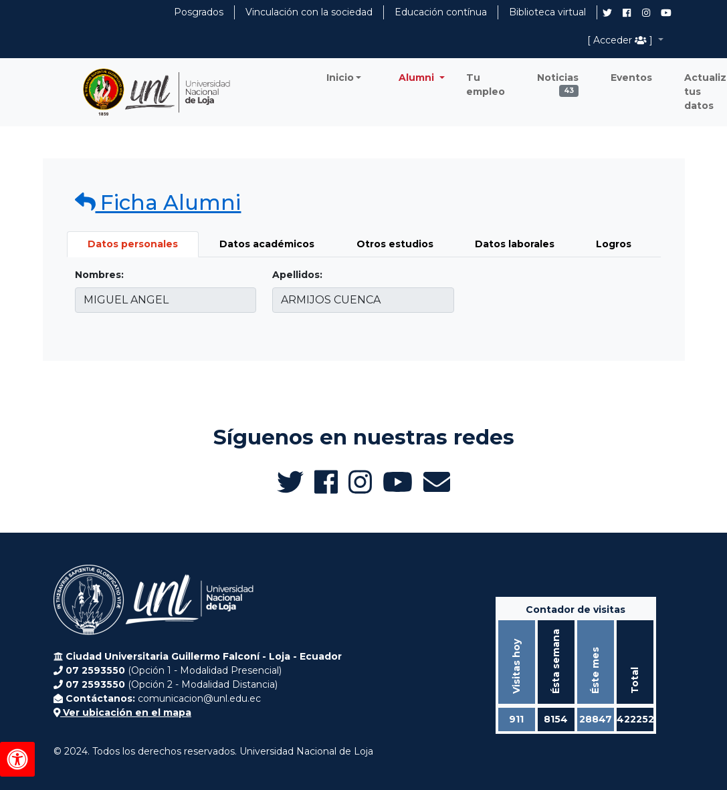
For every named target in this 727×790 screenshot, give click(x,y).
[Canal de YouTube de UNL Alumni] (666, 12)
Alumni (418, 78)
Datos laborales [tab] (514, 244)
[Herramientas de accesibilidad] (17, 759)
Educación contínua (441, 12)
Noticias (558, 81)
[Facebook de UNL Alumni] (626, 12)
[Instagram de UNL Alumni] (646, 12)
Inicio (340, 78)
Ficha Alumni (158, 202)
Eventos (631, 78)
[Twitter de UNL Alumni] (607, 14)
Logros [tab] (613, 244)
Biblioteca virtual (547, 12)
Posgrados (198, 12)
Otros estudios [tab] (394, 244)
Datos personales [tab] (133, 244)
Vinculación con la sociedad (309, 12)
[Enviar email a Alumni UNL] (436, 482)
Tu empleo (485, 85)
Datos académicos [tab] (266, 244)
